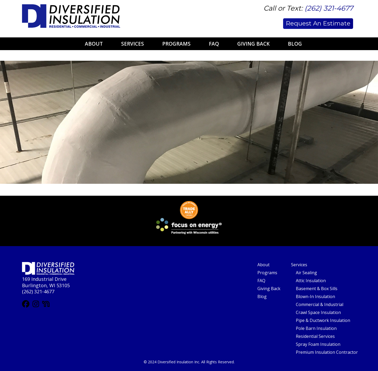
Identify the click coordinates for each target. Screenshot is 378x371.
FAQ (214, 43)
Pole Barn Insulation (316, 328)
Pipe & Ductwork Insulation (323, 320)
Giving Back (253, 43)
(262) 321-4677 (329, 8)
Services (132, 43)
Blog (295, 43)
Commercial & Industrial (319, 304)
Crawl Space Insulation (318, 312)
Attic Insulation (311, 280)
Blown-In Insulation (315, 296)
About (94, 43)
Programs (176, 43)
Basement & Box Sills (316, 288)
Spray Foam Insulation (318, 344)
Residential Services (315, 336)
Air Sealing (306, 273)
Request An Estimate (318, 23)
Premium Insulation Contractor (327, 352)
